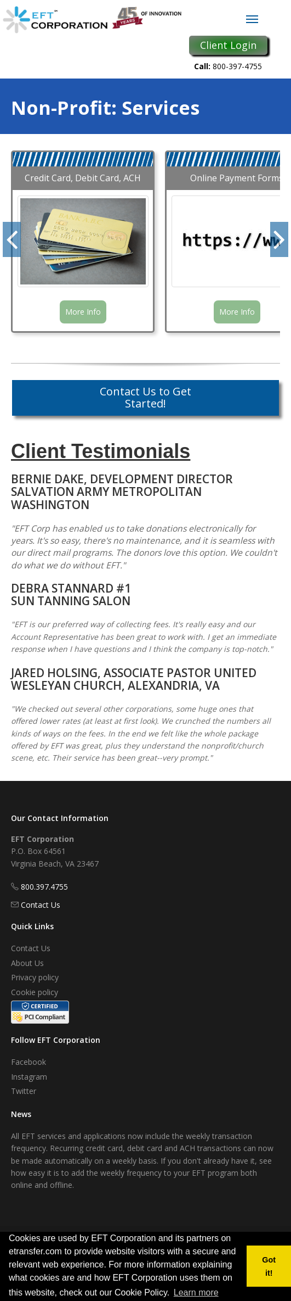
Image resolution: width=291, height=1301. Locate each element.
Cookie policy (34, 992)
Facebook (28, 1062)
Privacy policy (35, 977)
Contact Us (40, 905)
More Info (83, 311)
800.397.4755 (44, 886)
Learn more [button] (196, 1292)
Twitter (23, 1091)
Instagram (29, 1076)
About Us (27, 963)
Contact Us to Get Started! (145, 397)
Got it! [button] (269, 1266)
